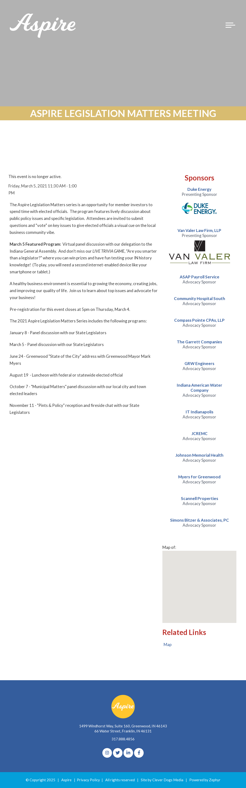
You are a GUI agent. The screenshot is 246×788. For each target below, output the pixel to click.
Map (168, 644)
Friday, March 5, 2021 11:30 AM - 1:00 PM (42, 189)
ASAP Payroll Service (199, 276)
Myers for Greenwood (199, 476)
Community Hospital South (199, 298)
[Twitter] (118, 753)
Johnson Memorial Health (199, 455)
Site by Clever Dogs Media (162, 780)
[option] (199, 202)
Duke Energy (199, 189)
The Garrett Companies (199, 341)
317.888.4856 (123, 739)
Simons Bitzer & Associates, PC (199, 520)
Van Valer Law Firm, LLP (199, 230)
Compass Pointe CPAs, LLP (199, 320)
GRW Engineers (199, 363)
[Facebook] (139, 753)
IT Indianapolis (199, 411)
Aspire (66, 780)
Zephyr (215, 780)
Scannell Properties (199, 498)
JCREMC (199, 433)
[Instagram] (107, 753)
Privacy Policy (88, 780)
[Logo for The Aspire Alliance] (43, 25)
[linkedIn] (128, 753)
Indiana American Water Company (199, 388)
